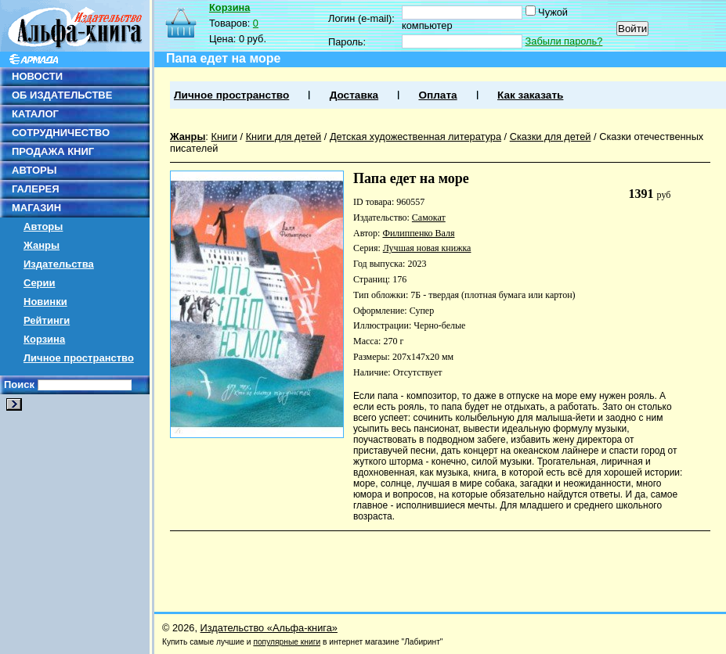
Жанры (41, 245)
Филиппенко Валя (418, 233)
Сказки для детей (550, 136)
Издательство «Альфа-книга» (269, 628)
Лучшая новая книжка (427, 248)
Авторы (43, 226)
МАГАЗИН (36, 208)
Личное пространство (78, 358)
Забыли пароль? (564, 41)
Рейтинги (46, 320)
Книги (224, 136)
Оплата (437, 95)
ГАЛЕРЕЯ (36, 189)
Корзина (44, 339)
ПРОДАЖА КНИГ (53, 151)
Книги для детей (284, 136)
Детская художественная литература (415, 136)
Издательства (58, 264)
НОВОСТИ (37, 76)
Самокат (429, 217)
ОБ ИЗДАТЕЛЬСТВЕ (62, 95)
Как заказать (530, 95)
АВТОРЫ (34, 170)
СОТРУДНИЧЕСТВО (61, 132)
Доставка (354, 95)
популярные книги (286, 642)
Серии (39, 283)
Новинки (45, 301)
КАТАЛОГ (35, 114)
